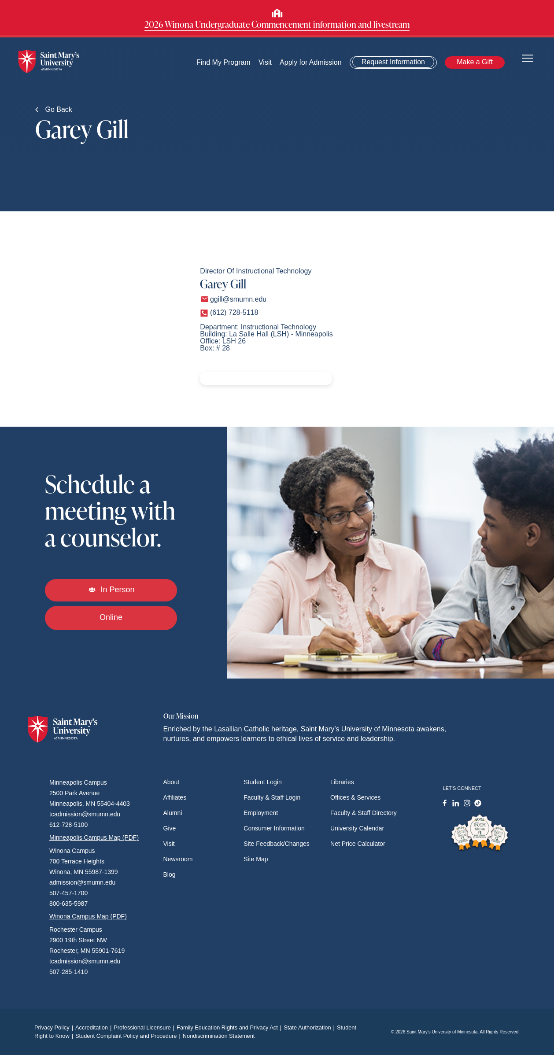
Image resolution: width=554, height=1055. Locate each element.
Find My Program (223, 62)
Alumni (172, 812)
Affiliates (175, 797)
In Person (111, 589)
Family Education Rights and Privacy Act (230, 1027)
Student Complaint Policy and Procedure (129, 1036)
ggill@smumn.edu (238, 299)
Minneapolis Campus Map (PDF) (94, 837)
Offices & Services (355, 797)
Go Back (53, 109)
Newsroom (178, 859)
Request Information (393, 62)
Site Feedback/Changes (276, 843)
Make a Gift (475, 62)
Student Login (262, 782)
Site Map (256, 859)
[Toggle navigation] (527, 57)
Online (111, 617)
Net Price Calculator (357, 843)
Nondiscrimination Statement (219, 1036)
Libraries (342, 782)
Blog (169, 874)
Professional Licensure (145, 1027)
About (171, 782)
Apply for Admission (311, 62)
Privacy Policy (54, 1027)
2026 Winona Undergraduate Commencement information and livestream (277, 24)
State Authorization (310, 1027)
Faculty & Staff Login (272, 797)
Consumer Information (274, 828)
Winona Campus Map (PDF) (88, 916)
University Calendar (357, 828)
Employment (261, 812)
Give (169, 828)
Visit (265, 62)
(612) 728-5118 (234, 312)
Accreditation (94, 1027)
